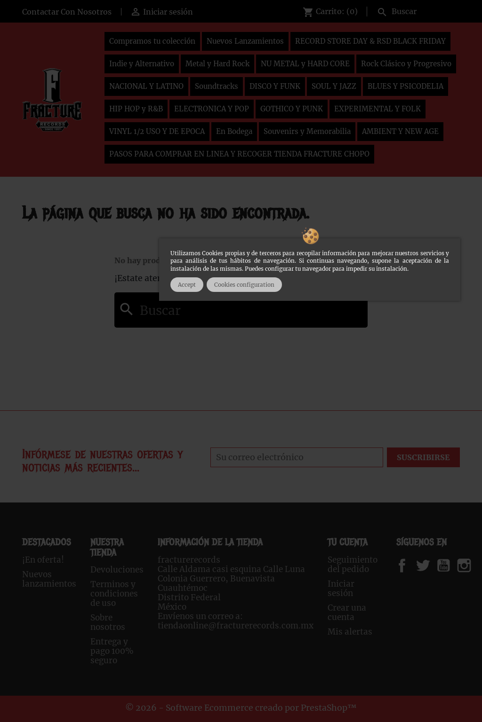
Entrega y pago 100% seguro (112, 651)
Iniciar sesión (341, 588)
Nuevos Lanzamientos (245, 41)
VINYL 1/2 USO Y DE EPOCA (157, 131)
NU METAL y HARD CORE (305, 63)
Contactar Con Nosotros (67, 12)
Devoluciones (117, 569)
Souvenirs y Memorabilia (307, 131)
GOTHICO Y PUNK (291, 108)
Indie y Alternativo (141, 63)
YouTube (451, 565)
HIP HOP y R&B (136, 108)
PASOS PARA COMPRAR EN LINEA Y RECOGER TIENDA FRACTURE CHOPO (239, 153)
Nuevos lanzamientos (49, 579)
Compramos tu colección (152, 41)
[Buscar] (416, 10)
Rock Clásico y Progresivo (406, 63)
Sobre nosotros (107, 622)
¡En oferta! (43, 560)
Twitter (428, 565)
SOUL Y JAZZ (334, 86)
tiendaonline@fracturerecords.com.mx (235, 625)
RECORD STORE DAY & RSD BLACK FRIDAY (370, 41)
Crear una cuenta (347, 612)
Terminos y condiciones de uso (114, 594)
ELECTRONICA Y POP (211, 108)
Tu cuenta (348, 542)
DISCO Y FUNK (274, 86)
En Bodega (234, 131)
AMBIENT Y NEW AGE (400, 131)
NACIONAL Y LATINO (146, 86)
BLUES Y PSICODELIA (405, 86)
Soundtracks (216, 86)
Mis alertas (350, 631)
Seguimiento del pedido (353, 564)
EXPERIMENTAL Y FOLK (377, 108)
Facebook (411, 565)
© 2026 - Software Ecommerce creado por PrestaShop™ (241, 708)
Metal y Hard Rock (217, 63)
